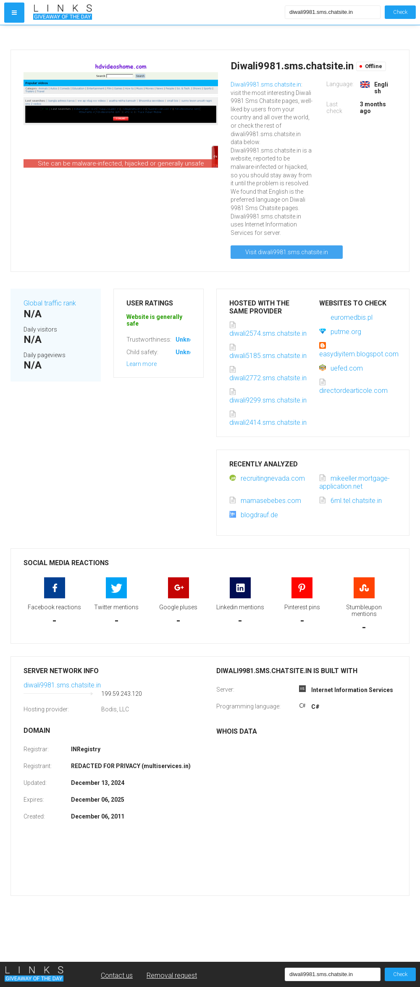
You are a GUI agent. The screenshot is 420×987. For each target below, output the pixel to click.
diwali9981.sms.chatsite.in (62, 685)
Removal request (172, 975)
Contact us (117, 975)
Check (400, 12)
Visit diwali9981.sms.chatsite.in (286, 252)
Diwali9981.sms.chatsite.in (266, 84)
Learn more (141, 364)
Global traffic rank (50, 303)
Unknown (188, 339)
